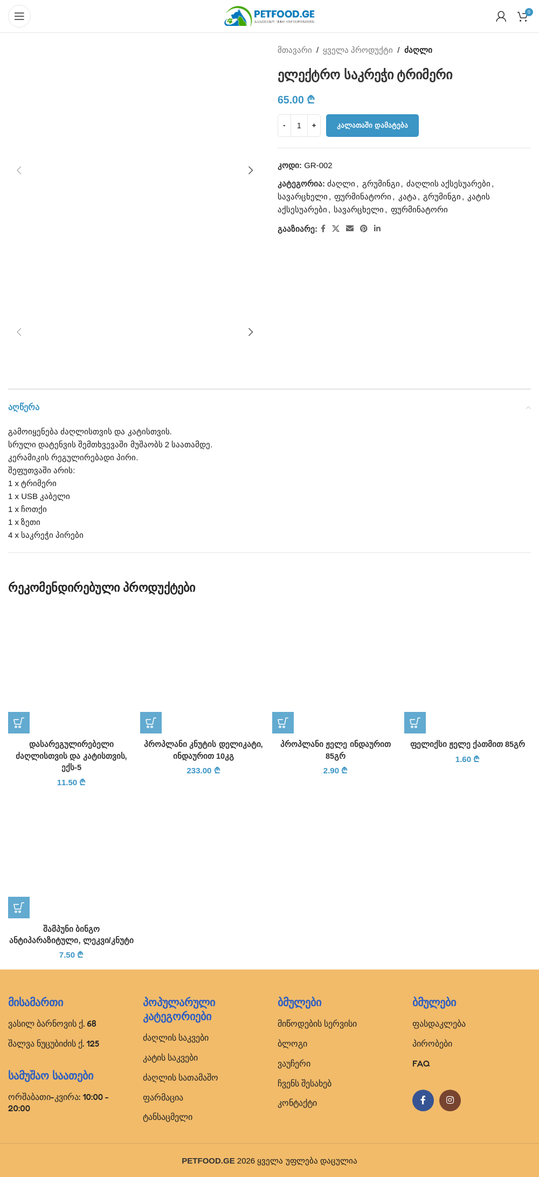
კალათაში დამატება (372, 125)
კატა (407, 196)
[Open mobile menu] (19, 16)
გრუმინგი (381, 183)
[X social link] (336, 228)
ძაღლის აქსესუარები (448, 183)
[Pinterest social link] (364, 228)
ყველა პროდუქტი (358, 49)
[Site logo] (269, 15)
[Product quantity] (299, 125)
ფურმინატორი (362, 196)
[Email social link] (350, 228)
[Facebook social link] (323, 228)
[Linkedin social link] (377, 228)
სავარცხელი (303, 196)
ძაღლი (418, 49)
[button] (19, 170)
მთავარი (295, 49)
